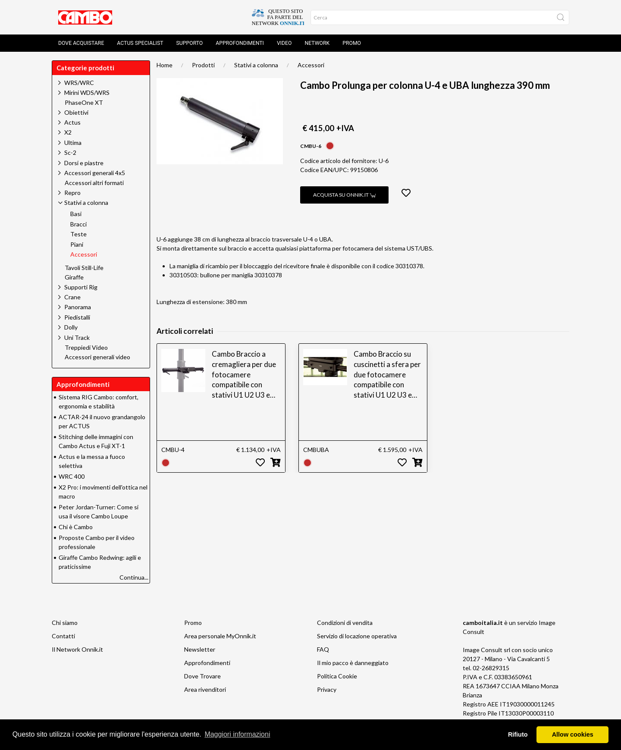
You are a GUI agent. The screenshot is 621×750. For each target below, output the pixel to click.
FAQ (323, 649)
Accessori (311, 65)
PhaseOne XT (84, 102)
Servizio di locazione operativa (357, 636)
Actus (72, 122)
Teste (78, 234)
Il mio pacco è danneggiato (353, 662)
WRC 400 (72, 476)
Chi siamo (65, 622)
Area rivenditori (205, 689)
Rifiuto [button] (518, 734)
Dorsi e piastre (84, 162)
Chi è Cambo (76, 526)
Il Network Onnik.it (77, 649)
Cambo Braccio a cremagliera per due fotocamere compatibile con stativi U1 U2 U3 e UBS (244, 374)
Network (316, 43)
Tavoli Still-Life (84, 267)
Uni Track (77, 337)
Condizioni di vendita (345, 622)
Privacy (326, 689)
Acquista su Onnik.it (344, 194)
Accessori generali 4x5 (94, 172)
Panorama (77, 307)
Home (164, 65)
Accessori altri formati (94, 182)
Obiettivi (76, 112)
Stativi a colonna (256, 65)
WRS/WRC (79, 82)
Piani (76, 244)
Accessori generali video (97, 357)
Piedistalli (77, 317)
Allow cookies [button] (572, 734)
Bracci (78, 224)
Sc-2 (70, 152)
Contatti (63, 636)
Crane (72, 297)
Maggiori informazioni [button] (237, 734)
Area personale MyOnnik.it (220, 636)
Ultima (73, 142)
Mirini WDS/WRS (87, 92)
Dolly (71, 327)
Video (284, 43)
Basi (76, 213)
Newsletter (199, 649)
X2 (68, 132)
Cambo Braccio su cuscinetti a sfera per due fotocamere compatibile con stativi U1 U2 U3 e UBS (387, 374)
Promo (351, 43)
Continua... (133, 577)
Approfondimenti (240, 43)
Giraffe (74, 277)
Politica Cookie (337, 676)
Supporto (189, 43)
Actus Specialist (140, 43)
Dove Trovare (202, 676)
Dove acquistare (81, 43)
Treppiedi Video (86, 347)
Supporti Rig (80, 287)
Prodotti (203, 65)
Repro (72, 192)
